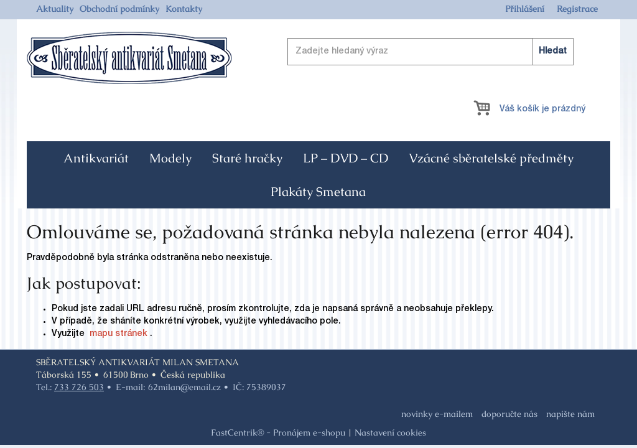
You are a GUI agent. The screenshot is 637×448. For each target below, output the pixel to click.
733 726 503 (79, 387)
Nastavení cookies (390, 432)
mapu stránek (118, 334)
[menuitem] (54, 8)
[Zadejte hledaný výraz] (430, 51)
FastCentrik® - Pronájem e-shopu (278, 432)
